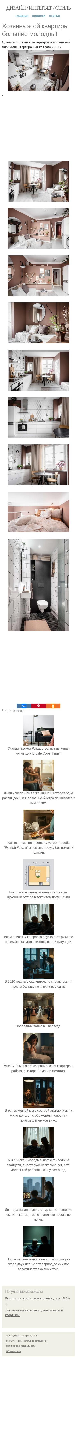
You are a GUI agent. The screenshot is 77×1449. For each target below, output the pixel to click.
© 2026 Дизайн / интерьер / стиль (22, 1336)
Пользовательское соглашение (31, 1341)
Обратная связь (13, 1351)
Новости (38, 15)
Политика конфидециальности (20, 1346)
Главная (21, 15)
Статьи (54, 15)
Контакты (10, 1341)
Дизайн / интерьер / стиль (38, 8)
